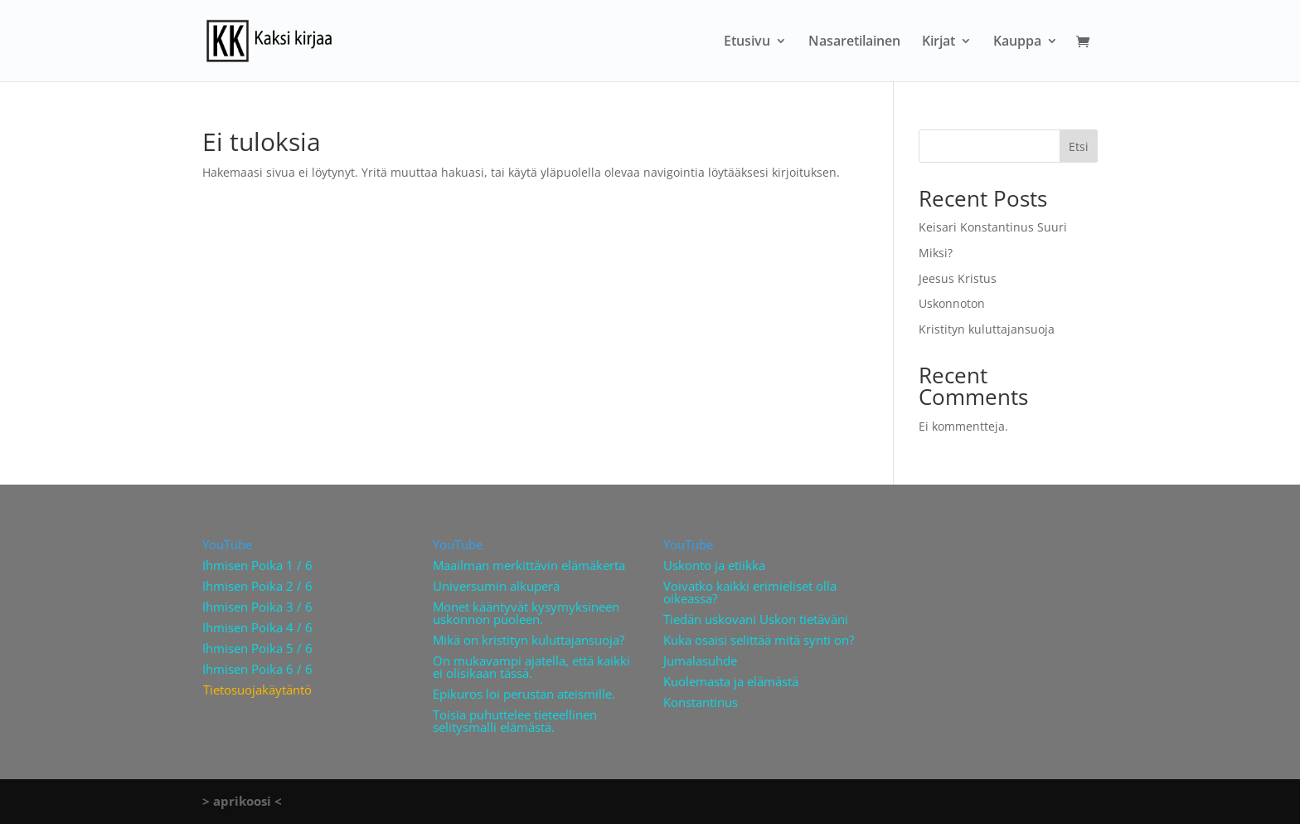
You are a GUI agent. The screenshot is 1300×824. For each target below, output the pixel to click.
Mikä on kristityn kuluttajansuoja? (528, 639)
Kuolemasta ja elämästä (730, 681)
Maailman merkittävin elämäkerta (529, 565)
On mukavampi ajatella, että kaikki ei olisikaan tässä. (531, 666)
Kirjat (938, 42)
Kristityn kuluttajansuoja (987, 329)
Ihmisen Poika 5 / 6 (257, 648)
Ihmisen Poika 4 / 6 (257, 627)
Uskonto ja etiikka (714, 565)
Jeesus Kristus (958, 278)
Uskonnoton (952, 303)
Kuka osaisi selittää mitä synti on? (758, 639)
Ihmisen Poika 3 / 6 (257, 606)
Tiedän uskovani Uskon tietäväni (755, 619)
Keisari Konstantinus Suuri (993, 227)
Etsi (1079, 146)
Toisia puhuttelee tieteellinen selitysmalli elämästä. (515, 720)
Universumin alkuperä (496, 586)
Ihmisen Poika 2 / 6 (257, 586)
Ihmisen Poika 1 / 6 (257, 565)
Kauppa (1017, 42)
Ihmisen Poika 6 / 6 (257, 669)
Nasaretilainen (854, 42)
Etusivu (747, 42)
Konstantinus (700, 702)
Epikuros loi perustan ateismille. (524, 693)
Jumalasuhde (700, 660)
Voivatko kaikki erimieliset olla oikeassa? (750, 592)
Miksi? (936, 253)
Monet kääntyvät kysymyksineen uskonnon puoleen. (526, 612)
